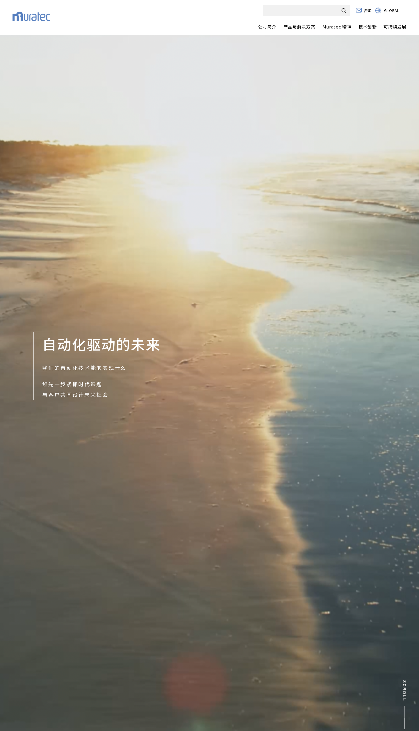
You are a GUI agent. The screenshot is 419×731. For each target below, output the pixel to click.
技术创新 (367, 27)
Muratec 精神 (336, 27)
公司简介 (267, 27)
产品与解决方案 (299, 27)
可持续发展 (395, 27)
